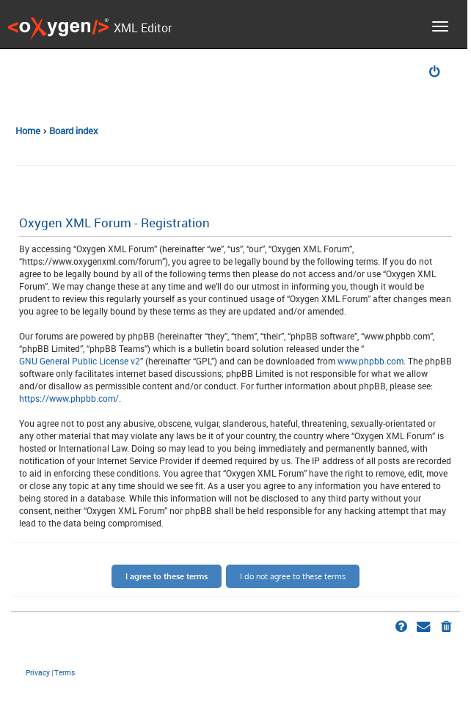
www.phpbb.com (370, 361)
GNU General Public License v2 (79, 361)
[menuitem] (436, 73)
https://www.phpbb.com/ (69, 398)
